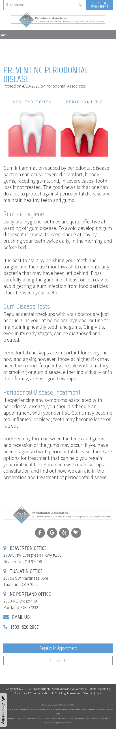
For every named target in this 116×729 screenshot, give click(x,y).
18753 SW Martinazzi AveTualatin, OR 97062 (25, 577)
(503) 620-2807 (25, 627)
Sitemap (88, 693)
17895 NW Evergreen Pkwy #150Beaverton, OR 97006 (32, 554)
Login (99, 693)
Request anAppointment (99, 5)
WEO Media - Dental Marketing (91, 689)
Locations (15, 4)
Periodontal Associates (51, 689)
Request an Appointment (58, 648)
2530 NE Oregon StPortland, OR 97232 (27, 600)
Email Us (21, 617)
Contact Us (58, 660)
